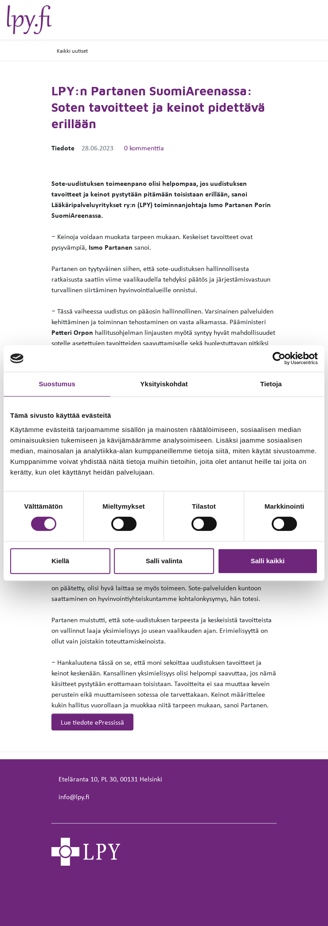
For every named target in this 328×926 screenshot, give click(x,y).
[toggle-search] (307, 20)
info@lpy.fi (74, 796)
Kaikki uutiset (72, 51)
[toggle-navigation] (320, 20)
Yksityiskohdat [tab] (163, 384)
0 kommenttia (144, 148)
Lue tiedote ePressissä (92, 722)
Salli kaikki (267, 561)
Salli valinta (164, 561)
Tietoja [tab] (271, 384)
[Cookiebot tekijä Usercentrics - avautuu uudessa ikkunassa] (279, 358)
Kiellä (60, 561)
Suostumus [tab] (57, 384)
